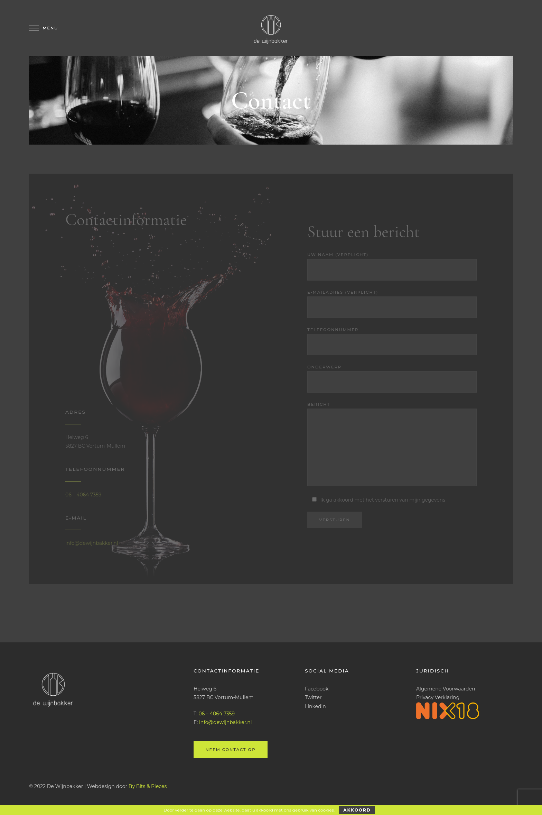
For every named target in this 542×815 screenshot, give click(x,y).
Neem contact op (230, 749)
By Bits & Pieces (148, 786)
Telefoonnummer (392, 341)
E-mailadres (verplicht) (392, 304)
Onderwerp (392, 379)
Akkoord (357, 810)
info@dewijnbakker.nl (91, 543)
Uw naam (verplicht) (392, 266)
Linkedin (315, 706)
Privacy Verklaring (437, 697)
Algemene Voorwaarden (445, 689)
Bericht (392, 445)
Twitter (313, 697)
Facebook (316, 689)
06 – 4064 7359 (83, 495)
